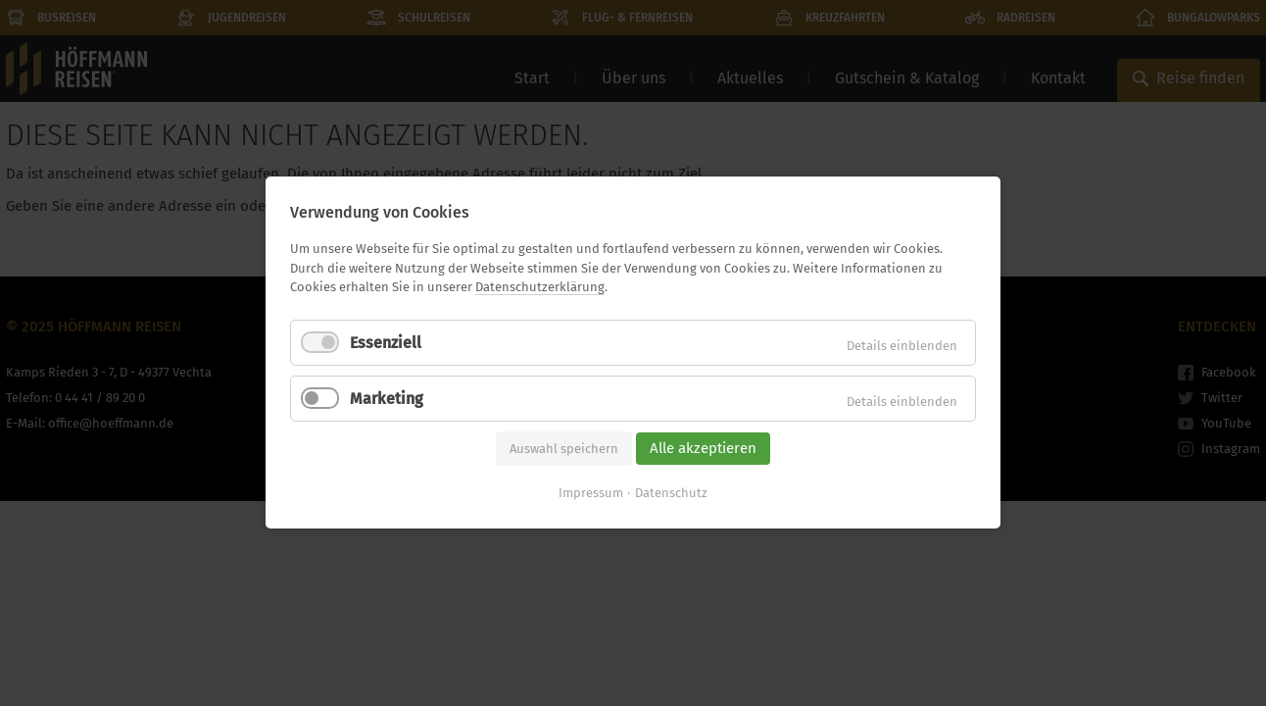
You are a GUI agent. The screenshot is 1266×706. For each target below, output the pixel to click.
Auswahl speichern (564, 448)
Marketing (386, 398)
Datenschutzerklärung (540, 286)
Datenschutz (671, 493)
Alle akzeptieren (703, 448)
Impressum (591, 493)
